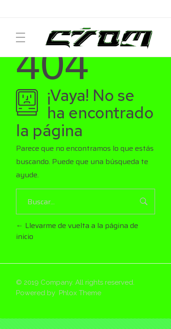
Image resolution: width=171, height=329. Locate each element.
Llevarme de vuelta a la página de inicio (77, 231)
